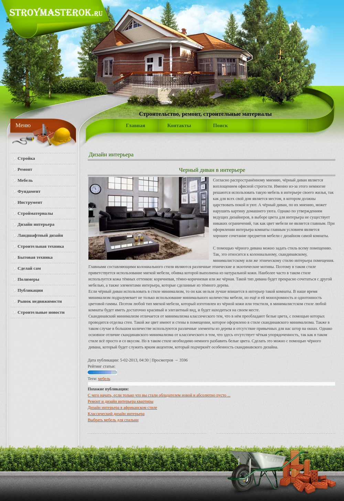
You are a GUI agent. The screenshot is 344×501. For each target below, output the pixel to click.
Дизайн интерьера (111, 154)
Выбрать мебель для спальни (113, 420)
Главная (135, 125)
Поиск (220, 125)
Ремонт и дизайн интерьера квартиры (120, 401)
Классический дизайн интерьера (116, 413)
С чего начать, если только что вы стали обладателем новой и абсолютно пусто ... (159, 395)
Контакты (179, 125)
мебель (104, 378)
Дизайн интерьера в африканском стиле (122, 407)
